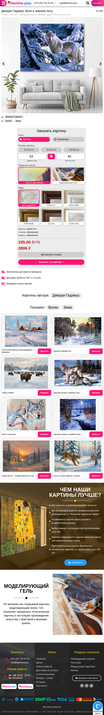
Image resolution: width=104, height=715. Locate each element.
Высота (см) (70, 161)
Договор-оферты (52, 707)
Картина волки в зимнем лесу (67, 393)
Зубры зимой (8, 393)
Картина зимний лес (63, 351)
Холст (21, 135)
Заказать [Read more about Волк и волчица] (44, 434)
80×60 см (51, 150)
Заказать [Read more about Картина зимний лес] (96, 351)
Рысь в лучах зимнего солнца (67, 476)
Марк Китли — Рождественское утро (18, 476)
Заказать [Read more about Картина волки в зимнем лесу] (96, 393)
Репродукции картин (27, 15)
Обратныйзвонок (97, 712)
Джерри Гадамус (14, 117)
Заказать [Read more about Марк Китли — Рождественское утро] (44, 476)
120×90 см (74, 150)
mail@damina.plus (68, 3)
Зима (18, 121)
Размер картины (26, 146)
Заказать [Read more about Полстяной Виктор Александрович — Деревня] (44, 351)
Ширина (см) (32, 161)
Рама (21, 188)
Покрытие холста (26, 165)
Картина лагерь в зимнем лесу (67, 434)
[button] (3, 3)
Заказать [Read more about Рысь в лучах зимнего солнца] (96, 476)
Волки (9, 121)
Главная (4, 15)
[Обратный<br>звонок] (97, 705)
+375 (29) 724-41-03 (43, 3)
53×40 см (28, 150)
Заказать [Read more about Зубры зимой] (44, 393)
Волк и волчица (9, 434)
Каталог (13, 15)
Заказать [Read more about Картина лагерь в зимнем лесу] (96, 434)
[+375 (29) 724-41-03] (55, 3)
